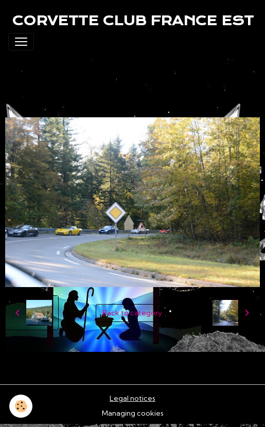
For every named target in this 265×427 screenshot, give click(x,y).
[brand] (133, 20)
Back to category (132, 312)
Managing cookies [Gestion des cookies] (133, 413)
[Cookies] (20, 406)
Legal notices (132, 398)
